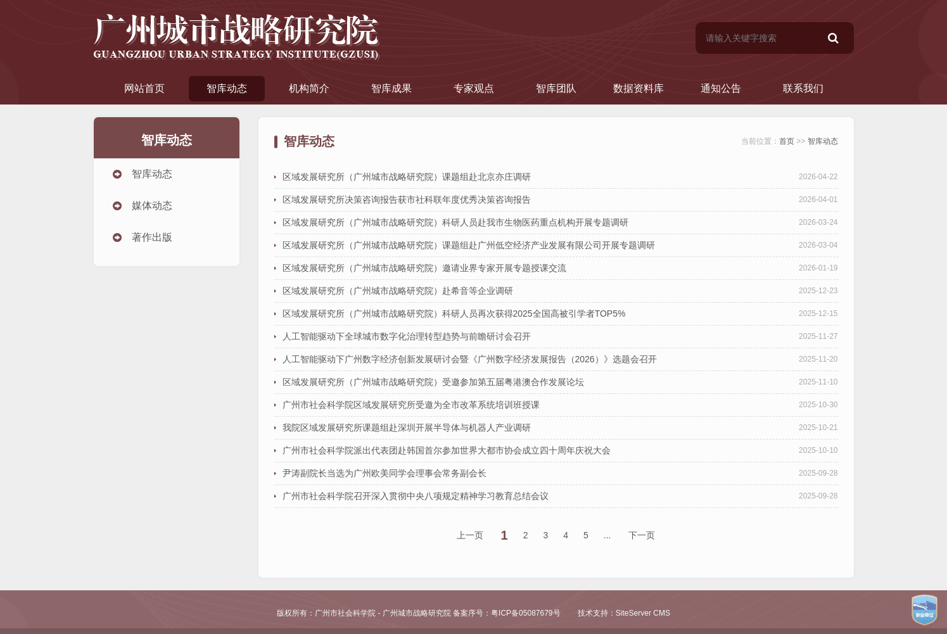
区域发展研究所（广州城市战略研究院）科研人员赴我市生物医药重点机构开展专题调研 (455, 222)
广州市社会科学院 (345, 613)
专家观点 (474, 88)
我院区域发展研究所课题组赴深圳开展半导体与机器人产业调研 (407, 427)
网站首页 (144, 88)
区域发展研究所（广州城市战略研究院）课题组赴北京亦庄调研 (407, 177)
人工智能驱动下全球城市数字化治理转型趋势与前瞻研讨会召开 (407, 336)
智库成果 (391, 88)
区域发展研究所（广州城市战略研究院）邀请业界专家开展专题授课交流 (424, 268)
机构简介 (309, 88)
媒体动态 (152, 205)
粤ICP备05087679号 (525, 613)
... (607, 535)
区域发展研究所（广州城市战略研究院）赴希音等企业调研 (398, 291)
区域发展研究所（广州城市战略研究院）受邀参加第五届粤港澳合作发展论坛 (433, 382)
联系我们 (803, 88)
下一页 (641, 535)
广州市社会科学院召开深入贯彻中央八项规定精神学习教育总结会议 (416, 496)
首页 (786, 141)
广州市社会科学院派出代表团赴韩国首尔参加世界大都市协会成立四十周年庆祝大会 (447, 450)
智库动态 (227, 88)
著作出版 (152, 237)
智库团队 (556, 88)
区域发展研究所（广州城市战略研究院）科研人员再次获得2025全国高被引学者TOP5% (454, 313)
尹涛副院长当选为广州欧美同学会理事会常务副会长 (384, 473)
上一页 (470, 535)
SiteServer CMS (643, 613)
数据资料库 (638, 88)
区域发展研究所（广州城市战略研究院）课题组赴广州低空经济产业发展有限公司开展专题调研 (469, 245)
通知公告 (721, 88)
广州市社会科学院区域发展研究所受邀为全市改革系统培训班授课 (411, 405)
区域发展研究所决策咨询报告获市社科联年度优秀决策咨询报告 (407, 199)
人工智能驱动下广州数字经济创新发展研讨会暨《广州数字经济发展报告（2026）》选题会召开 (470, 359)
